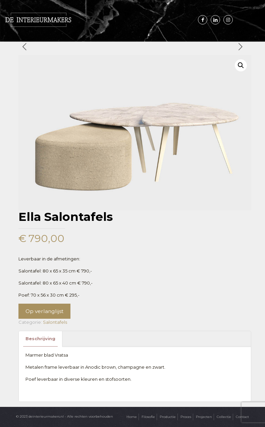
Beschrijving (40, 338)
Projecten (204, 417)
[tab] (40, 338)
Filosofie (148, 417)
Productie (168, 417)
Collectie (224, 417)
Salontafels (55, 322)
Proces (185, 417)
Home (131, 417)
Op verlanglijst (44, 311)
